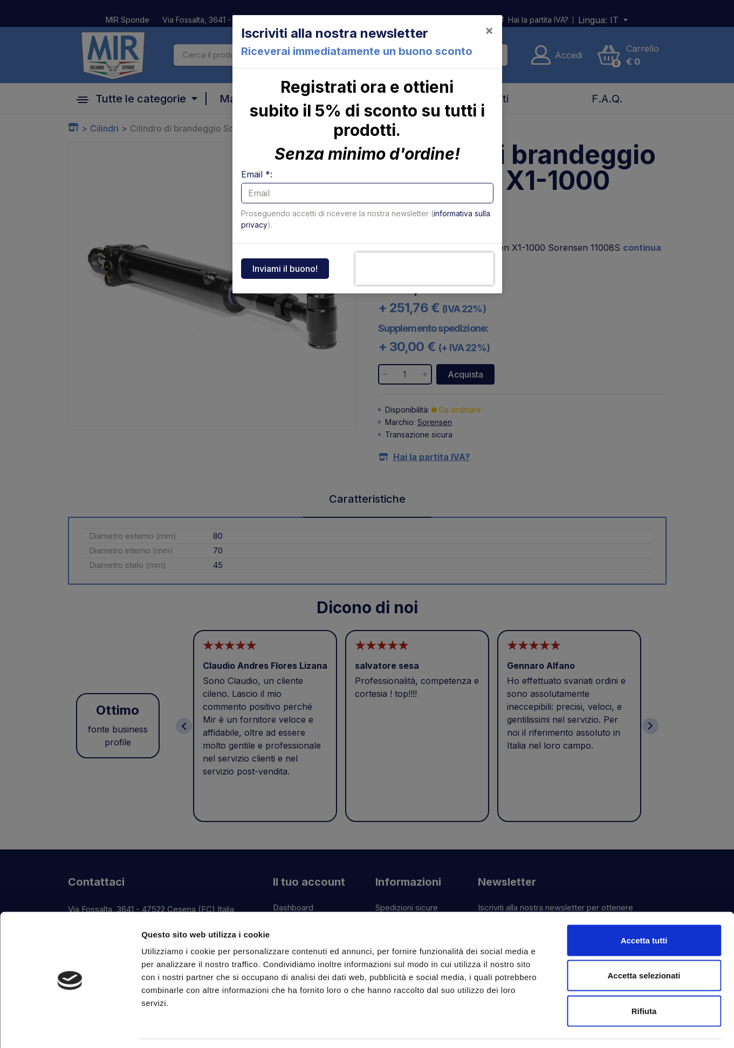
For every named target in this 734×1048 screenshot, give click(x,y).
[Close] (489, 30)
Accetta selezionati (643, 942)
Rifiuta (644, 977)
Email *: (256, 174)
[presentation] (424, 268)
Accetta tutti (644, 906)
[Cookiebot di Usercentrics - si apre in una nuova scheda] (70, 1027)
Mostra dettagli (567, 1026)
